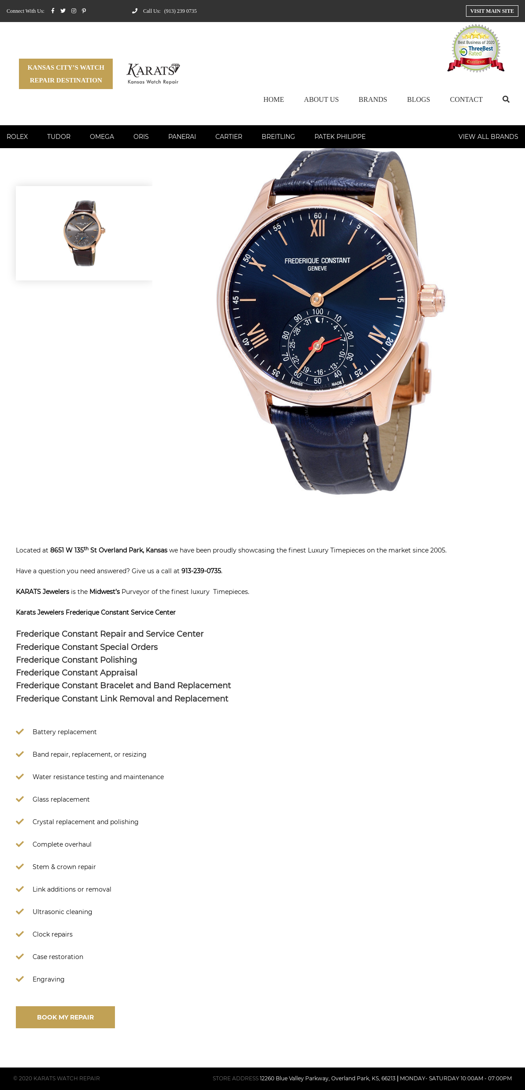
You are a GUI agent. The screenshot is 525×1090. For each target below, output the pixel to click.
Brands (373, 99)
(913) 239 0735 (180, 11)
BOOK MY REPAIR (65, 1017)
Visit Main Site (492, 11)
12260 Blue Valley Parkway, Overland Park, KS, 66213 (328, 1078)
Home (273, 99)
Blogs (418, 99)
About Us (321, 99)
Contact (466, 99)
